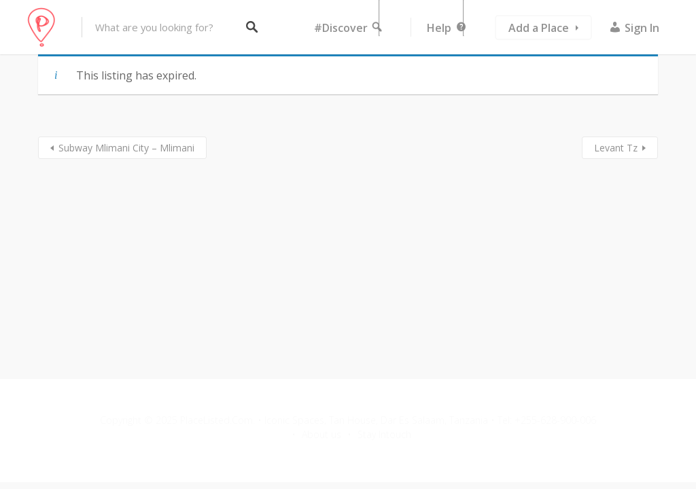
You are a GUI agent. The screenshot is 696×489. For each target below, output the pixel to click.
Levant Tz (616, 147)
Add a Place (538, 27)
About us (321, 434)
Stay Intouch (384, 434)
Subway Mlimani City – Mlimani (126, 147)
